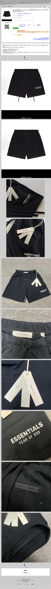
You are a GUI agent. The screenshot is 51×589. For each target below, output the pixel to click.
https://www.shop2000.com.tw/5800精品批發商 (41, 38)
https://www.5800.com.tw (45, 37)
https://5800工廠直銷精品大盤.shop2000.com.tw (41, 39)
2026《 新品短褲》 (20, 13)
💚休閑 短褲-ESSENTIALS (27, 13)
